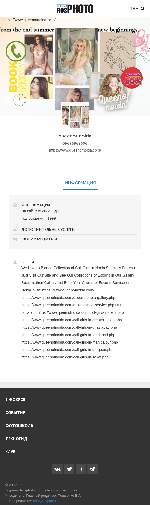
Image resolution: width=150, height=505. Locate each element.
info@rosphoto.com (48, 501)
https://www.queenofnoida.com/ (75, 150)
